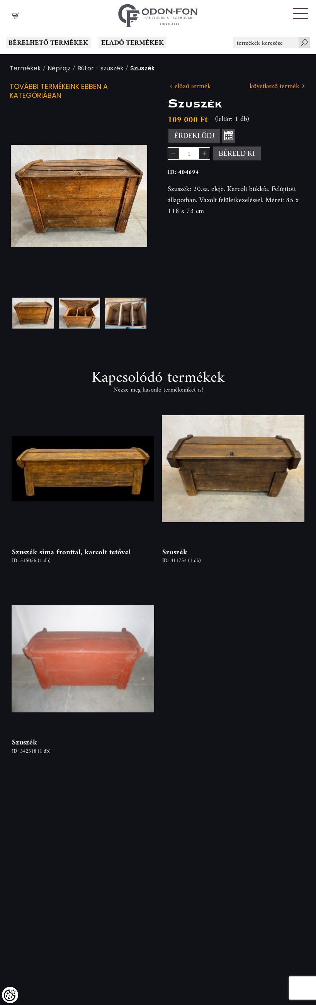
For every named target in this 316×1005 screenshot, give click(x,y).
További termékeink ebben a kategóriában (59, 92)
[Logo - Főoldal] (158, 13)
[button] (300, 13)
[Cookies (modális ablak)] (10, 995)
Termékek (25, 69)
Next (129, 196)
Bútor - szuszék (100, 69)
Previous (29, 196)
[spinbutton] (188, 153)
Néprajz (59, 69)
